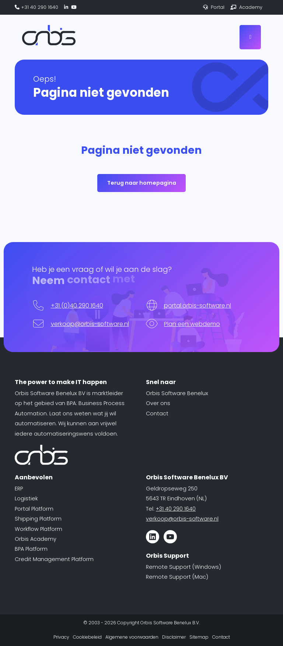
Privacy (61, 637)
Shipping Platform (38, 518)
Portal (213, 7)
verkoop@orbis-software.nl (90, 324)
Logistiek (26, 498)
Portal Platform (34, 508)
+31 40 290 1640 (36, 7)
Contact (157, 413)
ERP (19, 488)
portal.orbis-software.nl (197, 305)
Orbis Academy (35, 539)
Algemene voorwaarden (131, 637)
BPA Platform (31, 549)
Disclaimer (174, 637)
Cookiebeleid (87, 637)
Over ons (158, 403)
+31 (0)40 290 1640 (77, 305)
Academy (246, 7)
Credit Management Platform (54, 559)
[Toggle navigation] (250, 37)
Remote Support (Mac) (177, 577)
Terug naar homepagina (141, 183)
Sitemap (199, 637)
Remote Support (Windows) (183, 567)
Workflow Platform (38, 529)
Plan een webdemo (192, 324)
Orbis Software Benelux (177, 393)
